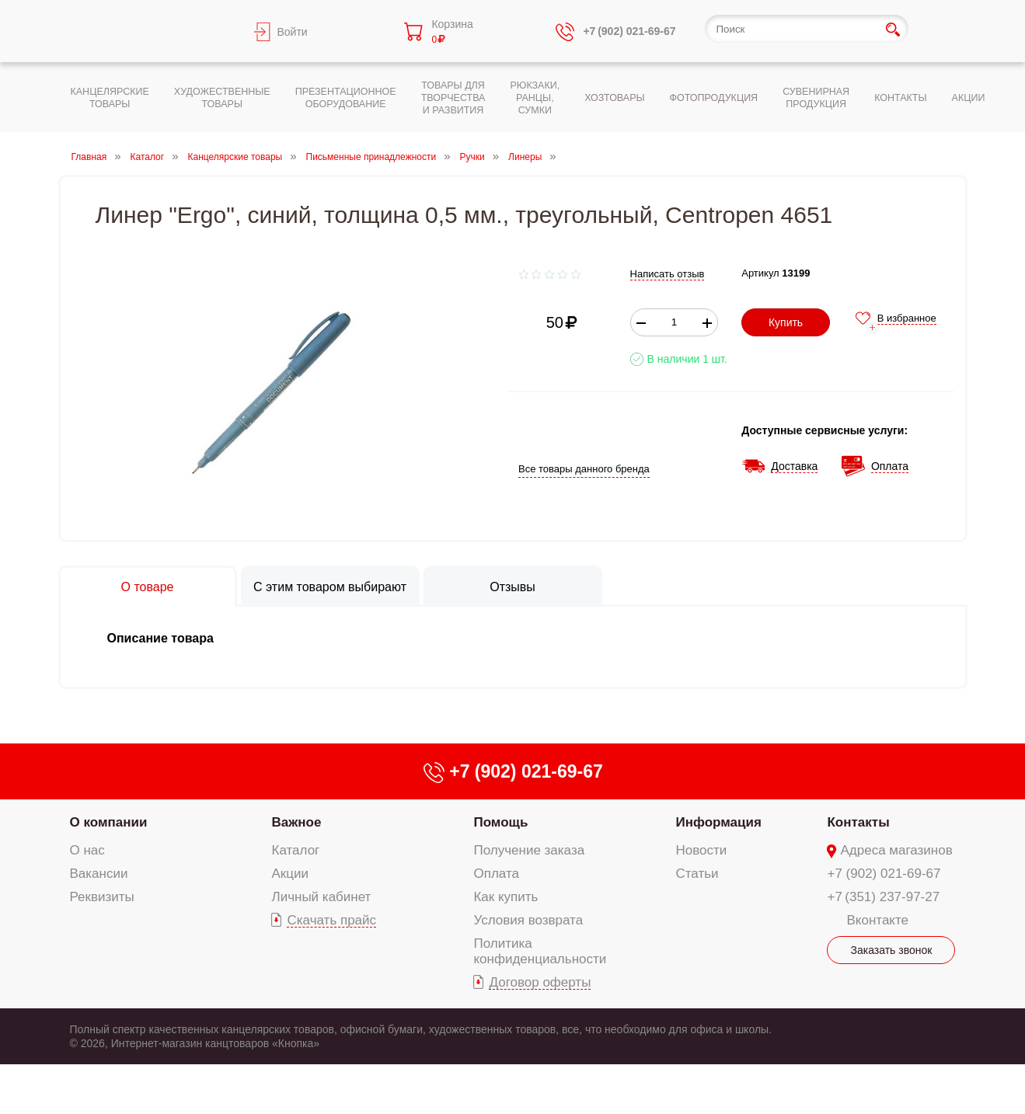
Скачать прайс (331, 920)
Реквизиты (102, 896)
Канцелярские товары (235, 156)
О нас (87, 850)
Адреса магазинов (896, 850)
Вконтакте (877, 920)
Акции (290, 873)
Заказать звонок (892, 950)
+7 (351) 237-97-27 (883, 896)
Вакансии (99, 873)
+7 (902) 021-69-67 (883, 873)
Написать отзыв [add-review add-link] (667, 274)
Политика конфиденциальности (539, 951)
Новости (701, 850)
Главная (89, 156)
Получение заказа (528, 850)
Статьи (697, 873)
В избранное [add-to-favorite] (906, 318)
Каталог (148, 156)
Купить (786, 322)
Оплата (495, 873)
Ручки (472, 156)
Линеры (525, 156)
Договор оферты (540, 982)
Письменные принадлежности (371, 156)
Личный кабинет (321, 896)
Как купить (505, 896)
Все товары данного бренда (584, 469)
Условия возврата (528, 920)
